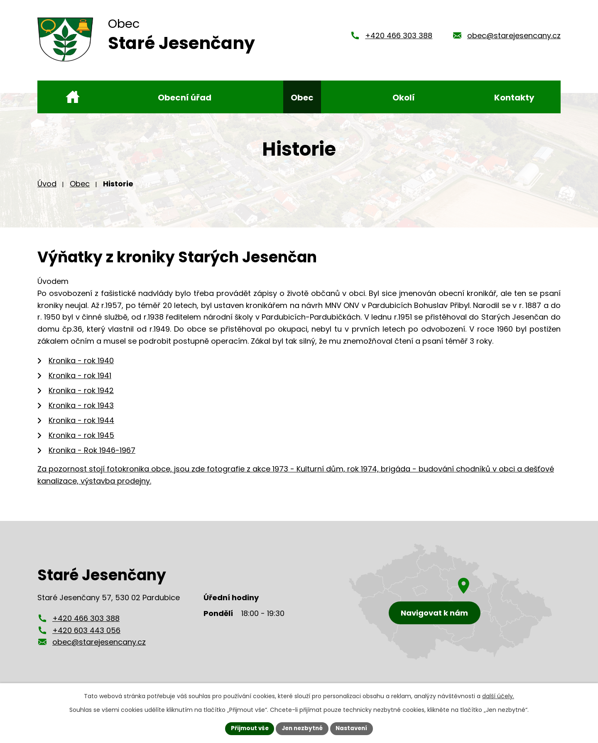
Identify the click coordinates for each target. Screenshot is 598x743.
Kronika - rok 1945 (81, 440)
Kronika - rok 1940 (81, 366)
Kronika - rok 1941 (80, 381)
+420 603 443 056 (86, 636)
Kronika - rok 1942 (81, 396)
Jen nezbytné (302, 728)
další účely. (498, 696)
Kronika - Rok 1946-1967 (92, 455)
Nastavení (353, 728)
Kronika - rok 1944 (81, 425)
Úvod (46, 189)
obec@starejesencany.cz (514, 38)
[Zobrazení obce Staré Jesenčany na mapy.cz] (450, 607)
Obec (80, 189)
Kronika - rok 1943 (81, 411)
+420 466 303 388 (398, 38)
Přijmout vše (247, 728)
